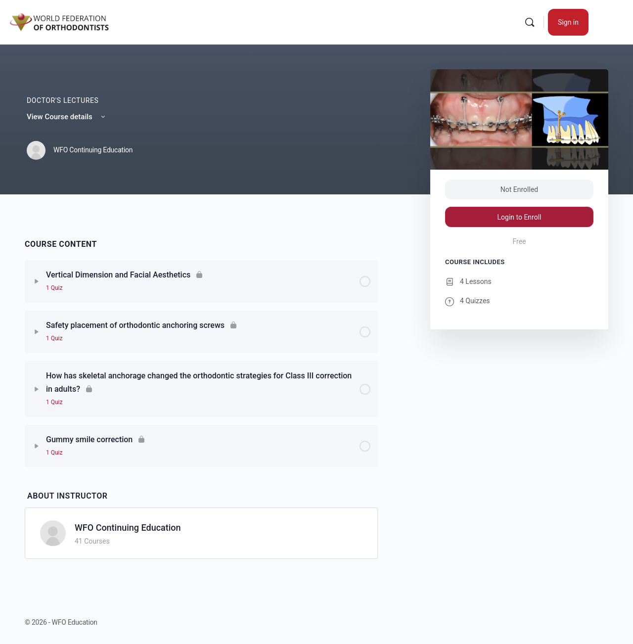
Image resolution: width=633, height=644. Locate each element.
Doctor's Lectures (63, 100)
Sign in (568, 22)
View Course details (67, 116)
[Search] (530, 22)
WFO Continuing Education (128, 527)
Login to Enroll (519, 217)
